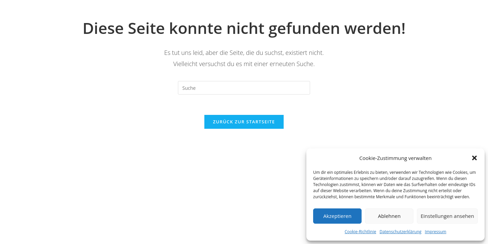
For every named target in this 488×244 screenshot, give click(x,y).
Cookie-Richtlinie (360, 232)
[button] (474, 158)
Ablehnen (389, 215)
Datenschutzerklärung (401, 232)
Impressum (435, 232)
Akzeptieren (337, 215)
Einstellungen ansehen (447, 215)
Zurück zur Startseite (244, 122)
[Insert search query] (244, 88)
